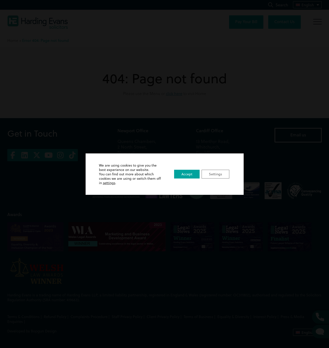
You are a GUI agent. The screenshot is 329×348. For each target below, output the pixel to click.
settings (109, 183)
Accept (186, 174)
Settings (215, 174)
